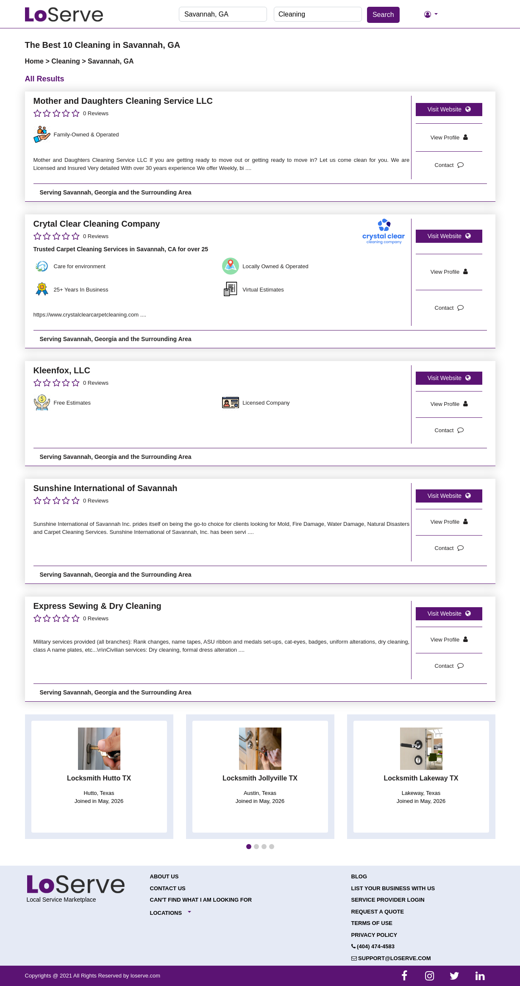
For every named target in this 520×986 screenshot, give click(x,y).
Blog (359, 876)
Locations (166, 913)
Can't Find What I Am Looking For (201, 900)
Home (35, 61)
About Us (164, 876)
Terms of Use (372, 923)
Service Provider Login (388, 900)
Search (383, 14)
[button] (248, 846)
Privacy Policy (374, 935)
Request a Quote (377, 911)
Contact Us (168, 888)
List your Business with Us (393, 888)
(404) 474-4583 (373, 946)
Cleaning (66, 61)
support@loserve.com (391, 958)
